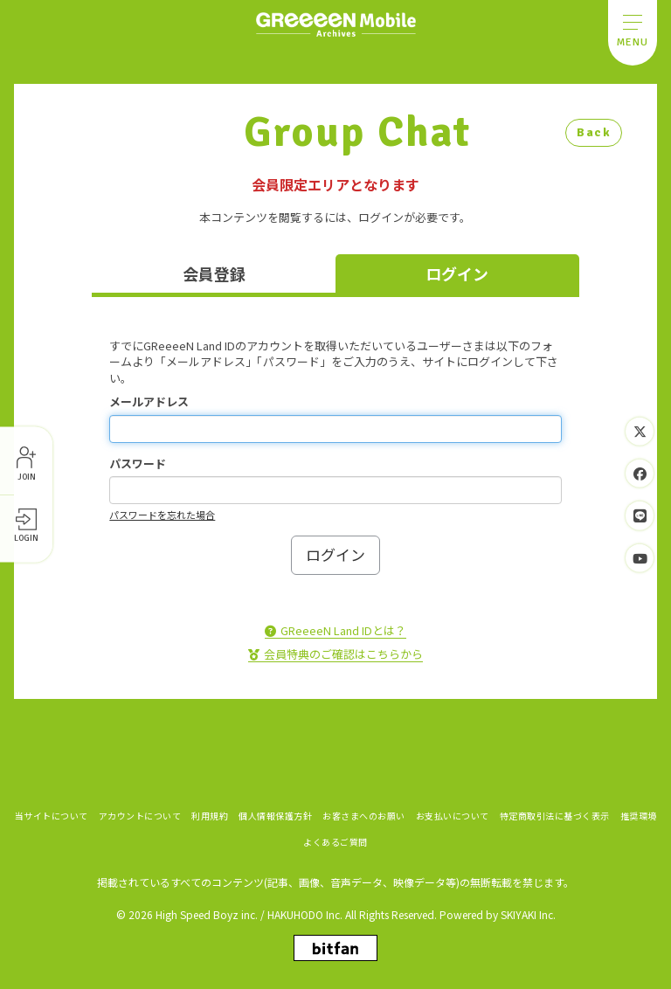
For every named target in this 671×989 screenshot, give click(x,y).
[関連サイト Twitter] (640, 432)
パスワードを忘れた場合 (162, 515)
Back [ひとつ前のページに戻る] (594, 132)
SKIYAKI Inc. (528, 913)
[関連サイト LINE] (640, 515)
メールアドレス (149, 402)
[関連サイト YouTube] (640, 557)
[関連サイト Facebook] (640, 474)
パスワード (137, 464)
